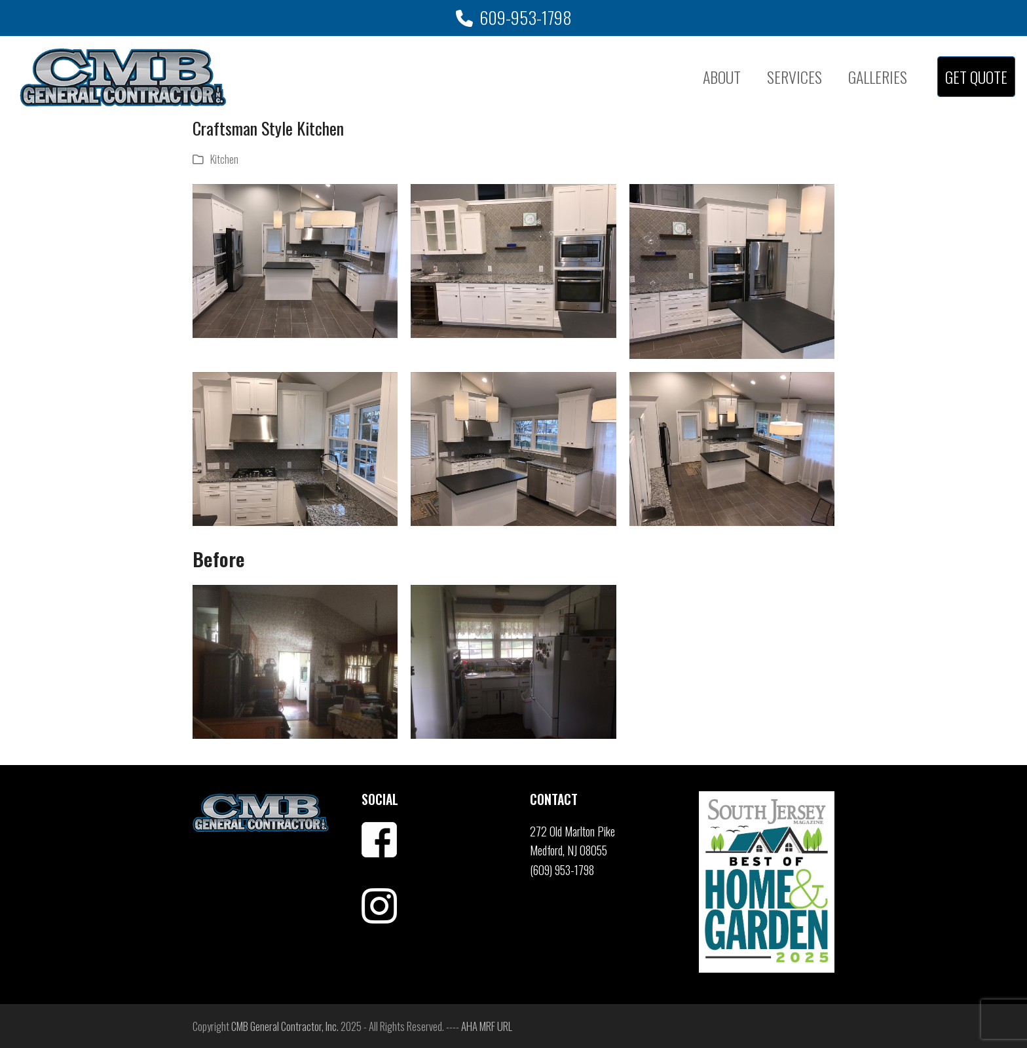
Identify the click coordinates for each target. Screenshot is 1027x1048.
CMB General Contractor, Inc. (285, 1026)
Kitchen (224, 159)
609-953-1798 (525, 17)
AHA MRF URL (486, 1026)
